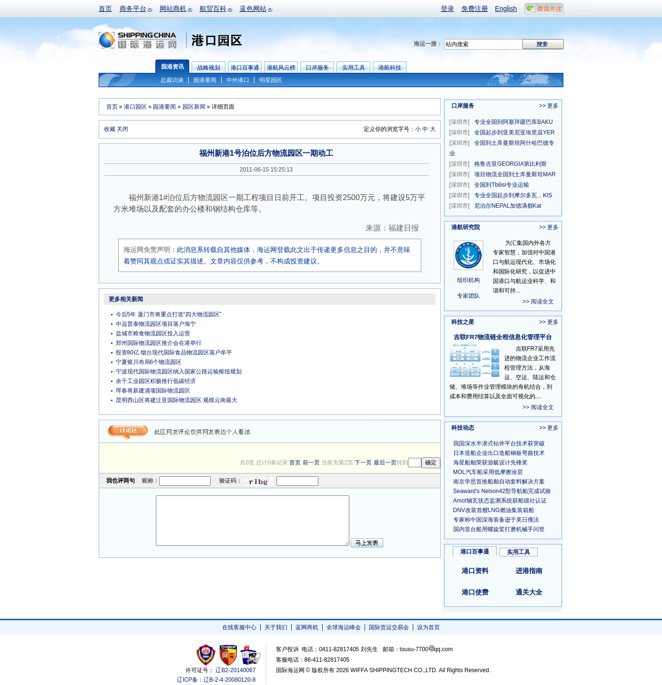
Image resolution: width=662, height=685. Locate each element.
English (506, 8)
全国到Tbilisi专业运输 (489, 184)
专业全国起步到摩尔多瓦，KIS (500, 195)
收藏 (109, 129)
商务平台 (133, 8)
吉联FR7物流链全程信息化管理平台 (503, 337)
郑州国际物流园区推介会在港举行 (159, 343)
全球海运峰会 (343, 627)
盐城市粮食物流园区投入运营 (153, 333)
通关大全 (529, 592)
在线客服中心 (239, 627)
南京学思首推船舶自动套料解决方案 (499, 481)
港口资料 (475, 570)
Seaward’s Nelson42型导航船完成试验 (502, 491)
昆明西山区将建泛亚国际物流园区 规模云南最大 (176, 400)
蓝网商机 (306, 627)
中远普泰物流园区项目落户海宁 (156, 324)
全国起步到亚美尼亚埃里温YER (502, 132)
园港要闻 (205, 80)
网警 (228, 654)
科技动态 (462, 427)
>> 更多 (549, 105)
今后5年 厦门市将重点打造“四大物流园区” (169, 314)
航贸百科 (213, 8)
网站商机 (173, 8)
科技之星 (462, 322)
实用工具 (518, 552)
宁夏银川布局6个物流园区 (149, 362)
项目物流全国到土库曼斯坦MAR (502, 174)
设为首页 (428, 627)
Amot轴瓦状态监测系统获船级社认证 (500, 500)
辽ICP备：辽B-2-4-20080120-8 (216, 679)
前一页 (311, 462)
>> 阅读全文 (538, 301)
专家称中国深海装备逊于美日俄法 (496, 519)
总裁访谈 (172, 80)
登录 (447, 8)
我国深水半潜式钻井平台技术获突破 (499, 443)
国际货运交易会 (389, 627)
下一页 (363, 462)
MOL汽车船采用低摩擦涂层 (488, 472)
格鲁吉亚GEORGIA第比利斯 (498, 164)
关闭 (122, 129)
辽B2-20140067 (235, 670)
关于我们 (276, 627)
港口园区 (135, 106)
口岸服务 (462, 105)
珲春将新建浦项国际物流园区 (153, 390)
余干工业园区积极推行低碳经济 (156, 381)
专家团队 (468, 295)
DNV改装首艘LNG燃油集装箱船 (493, 510)
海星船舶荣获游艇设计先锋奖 (490, 462)
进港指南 (529, 570)
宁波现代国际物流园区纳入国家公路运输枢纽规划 (179, 371)
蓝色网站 (253, 8)
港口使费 (475, 592)
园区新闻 (194, 106)
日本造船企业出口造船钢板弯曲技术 (499, 453)
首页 (105, 8)
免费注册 (474, 8)
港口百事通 (474, 551)
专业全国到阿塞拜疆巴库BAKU (501, 122)
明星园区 (270, 80)
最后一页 (385, 462)
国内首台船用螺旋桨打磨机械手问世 (499, 529)
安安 (250, 654)
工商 (207, 654)
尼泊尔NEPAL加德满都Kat (495, 205)
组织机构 (468, 280)
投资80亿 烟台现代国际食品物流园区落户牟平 (174, 352)
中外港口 (237, 80)
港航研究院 (465, 227)
